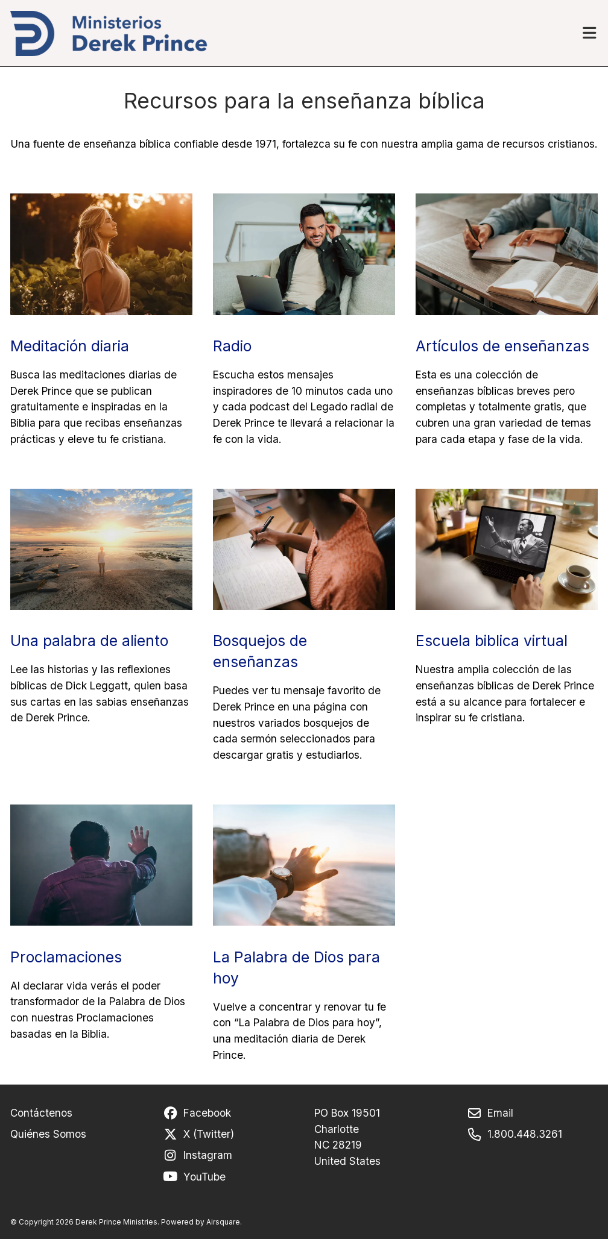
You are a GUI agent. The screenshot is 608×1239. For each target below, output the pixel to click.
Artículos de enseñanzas (502, 346)
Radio (232, 346)
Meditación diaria (69, 346)
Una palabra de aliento (89, 641)
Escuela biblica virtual (492, 641)
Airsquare (223, 1222)
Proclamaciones (66, 957)
